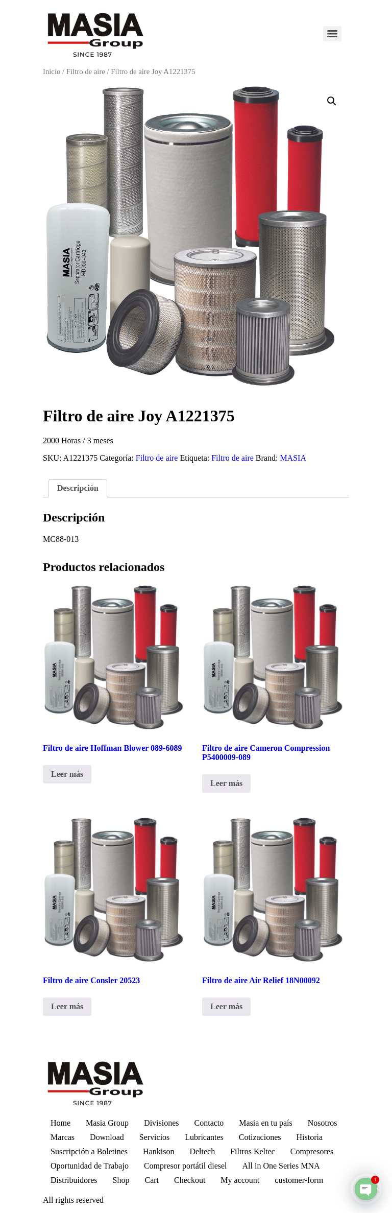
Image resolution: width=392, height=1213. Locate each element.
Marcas (63, 1137)
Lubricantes (204, 1137)
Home (60, 1123)
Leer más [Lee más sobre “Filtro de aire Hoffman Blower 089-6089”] (67, 774)
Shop (121, 1180)
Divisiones (161, 1123)
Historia (309, 1137)
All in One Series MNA (281, 1165)
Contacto (209, 1123)
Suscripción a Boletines (89, 1151)
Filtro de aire (85, 71)
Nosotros (322, 1123)
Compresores (311, 1151)
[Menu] (332, 33)
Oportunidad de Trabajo (90, 1165)
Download (107, 1137)
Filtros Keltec (252, 1151)
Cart (151, 1180)
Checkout (189, 1180)
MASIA (293, 458)
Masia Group (107, 1123)
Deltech (202, 1151)
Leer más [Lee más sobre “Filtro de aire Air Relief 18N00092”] (226, 1006)
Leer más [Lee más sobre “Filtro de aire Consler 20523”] (67, 1006)
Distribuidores (74, 1180)
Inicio (51, 71)
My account (239, 1180)
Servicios (154, 1137)
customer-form (299, 1180)
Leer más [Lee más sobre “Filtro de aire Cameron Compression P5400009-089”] (226, 783)
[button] (332, 101)
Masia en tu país (265, 1123)
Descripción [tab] (78, 488)
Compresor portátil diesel (185, 1165)
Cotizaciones (260, 1137)
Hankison (158, 1151)
